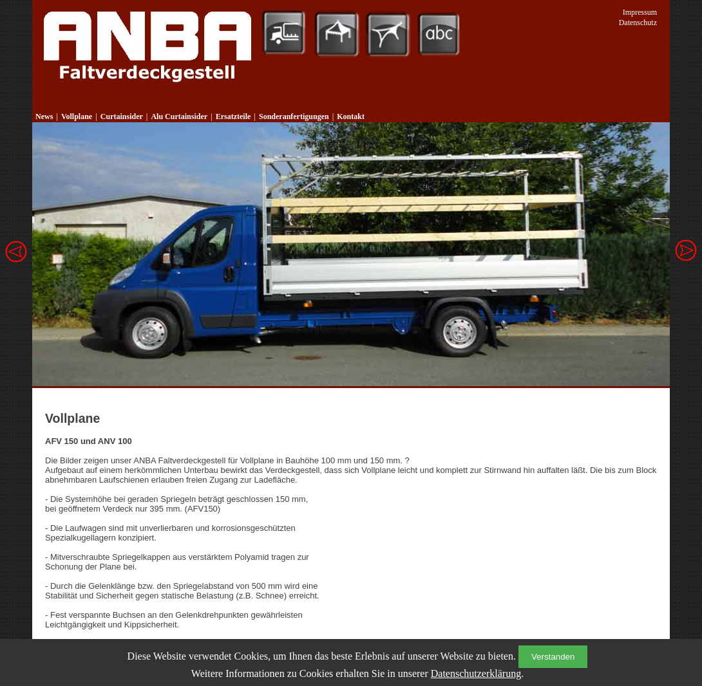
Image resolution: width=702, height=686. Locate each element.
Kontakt (351, 116)
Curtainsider (121, 116)
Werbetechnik (439, 34)
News (44, 116)
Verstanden (552, 657)
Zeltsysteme (336, 34)
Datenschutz (638, 22)
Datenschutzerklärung (476, 673)
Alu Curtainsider (179, 116)
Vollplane (76, 116)
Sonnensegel (388, 34)
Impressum (640, 12)
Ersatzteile (233, 116)
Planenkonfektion (283, 34)
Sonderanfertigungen (294, 116)
